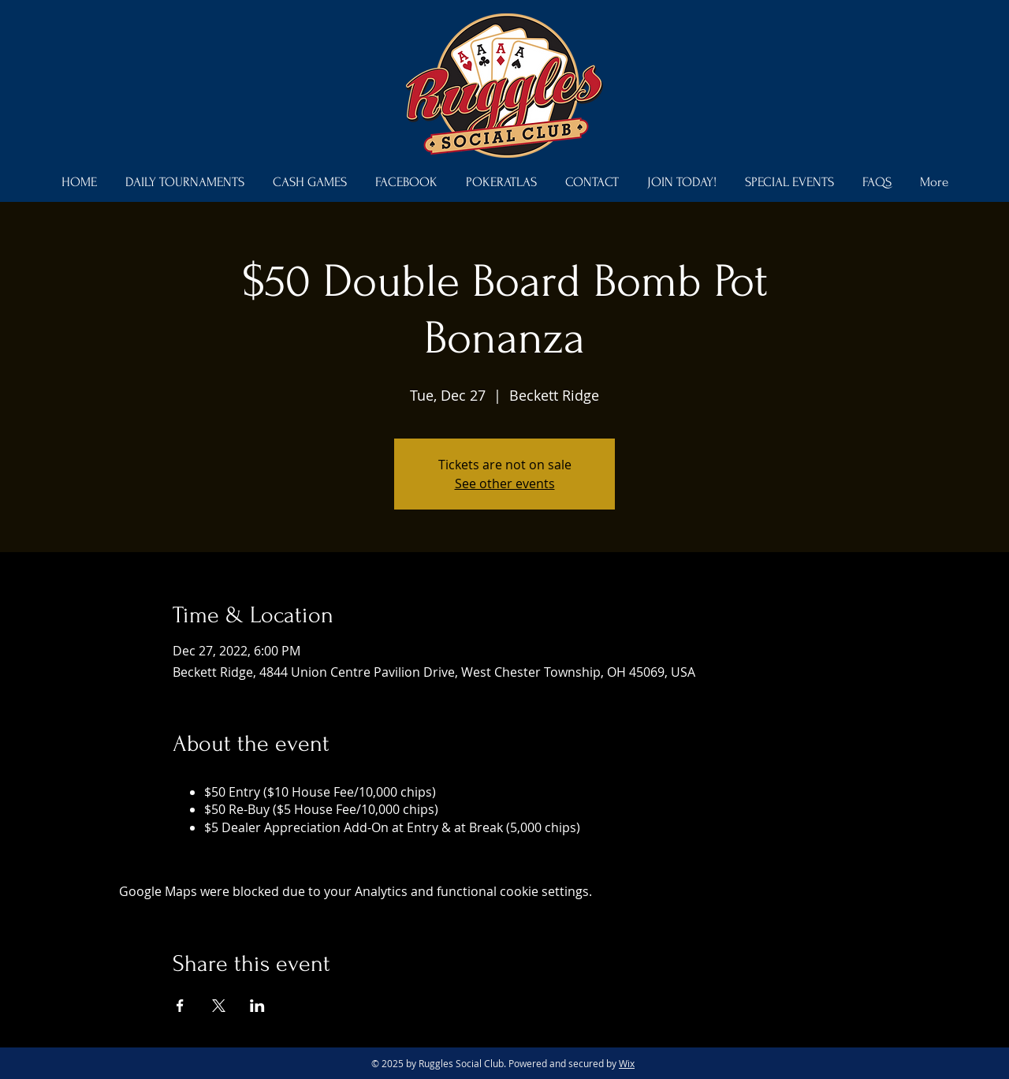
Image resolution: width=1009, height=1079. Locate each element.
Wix (627, 1063)
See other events (505, 483)
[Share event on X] (218, 1005)
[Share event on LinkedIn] (257, 1005)
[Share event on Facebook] (180, 1005)
